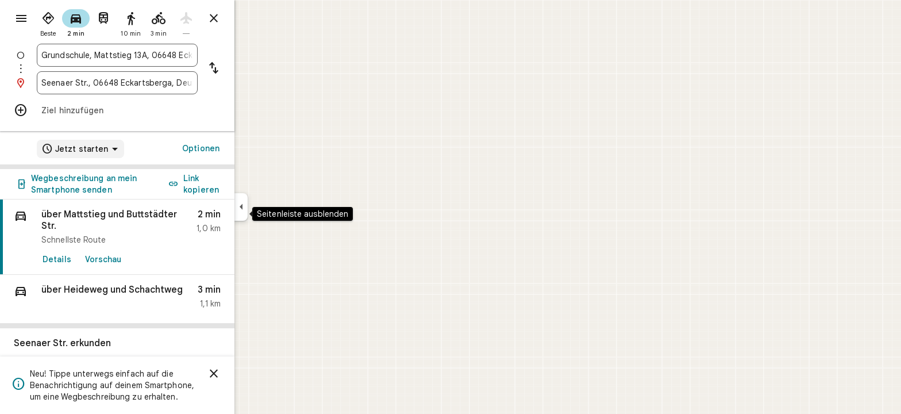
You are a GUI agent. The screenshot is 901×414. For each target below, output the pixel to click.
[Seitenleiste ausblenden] (282, 207)
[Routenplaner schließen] (255, 18)
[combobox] (158, 55)
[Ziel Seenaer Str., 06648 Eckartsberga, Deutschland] (158, 83)
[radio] (89, 22)
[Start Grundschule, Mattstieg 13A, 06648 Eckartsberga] (158, 55)
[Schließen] (255, 374)
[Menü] (20, 19)
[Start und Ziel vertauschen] (255, 69)
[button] (158, 299)
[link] (158, 237)
